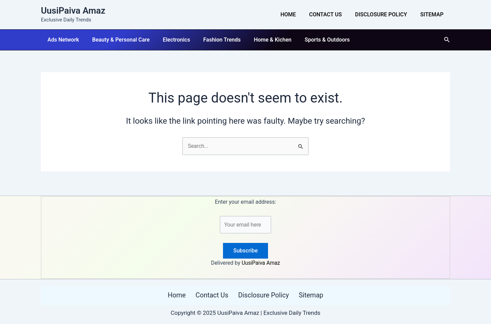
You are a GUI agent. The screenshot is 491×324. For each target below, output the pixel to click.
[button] (447, 39)
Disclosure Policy (384, 14)
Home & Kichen (262, 39)
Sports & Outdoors (314, 39)
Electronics (170, 39)
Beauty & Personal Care (117, 39)
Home (296, 14)
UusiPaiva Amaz (73, 10)
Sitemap (433, 14)
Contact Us (331, 14)
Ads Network (62, 39)
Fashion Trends (214, 39)
